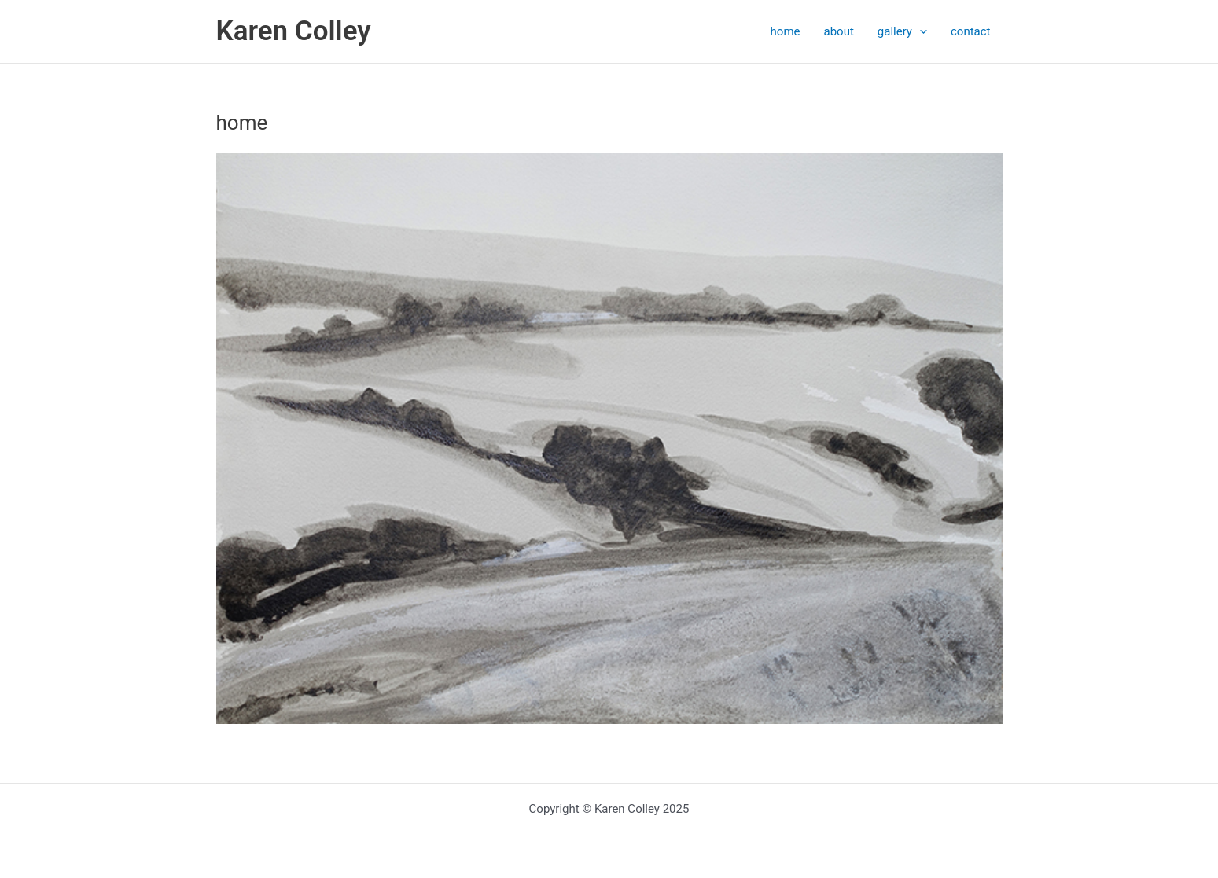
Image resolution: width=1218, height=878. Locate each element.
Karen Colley (293, 31)
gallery (902, 31)
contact (971, 31)
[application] (919, 31)
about (839, 31)
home (785, 31)
